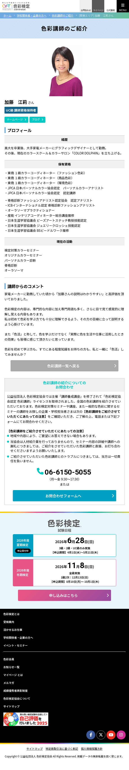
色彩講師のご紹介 (62, 15)
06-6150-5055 (68, 472)
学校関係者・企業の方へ (32, 15)
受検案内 (8, 622)
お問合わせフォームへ (63, 495)
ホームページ (15, 119)
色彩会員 (8, 659)
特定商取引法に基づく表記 (62, 748)
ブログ (36, 119)
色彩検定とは (11, 614)
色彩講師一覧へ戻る (63, 365)
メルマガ (8, 683)
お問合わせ (86, 10)
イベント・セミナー (15, 645)
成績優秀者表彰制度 (15, 690)
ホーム (7, 15)
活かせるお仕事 (12, 630)
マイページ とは (13, 675)
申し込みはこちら (63, 595)
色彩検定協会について (16, 698)
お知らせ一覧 (11, 667)
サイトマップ (11, 706)
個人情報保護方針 (91, 748)
